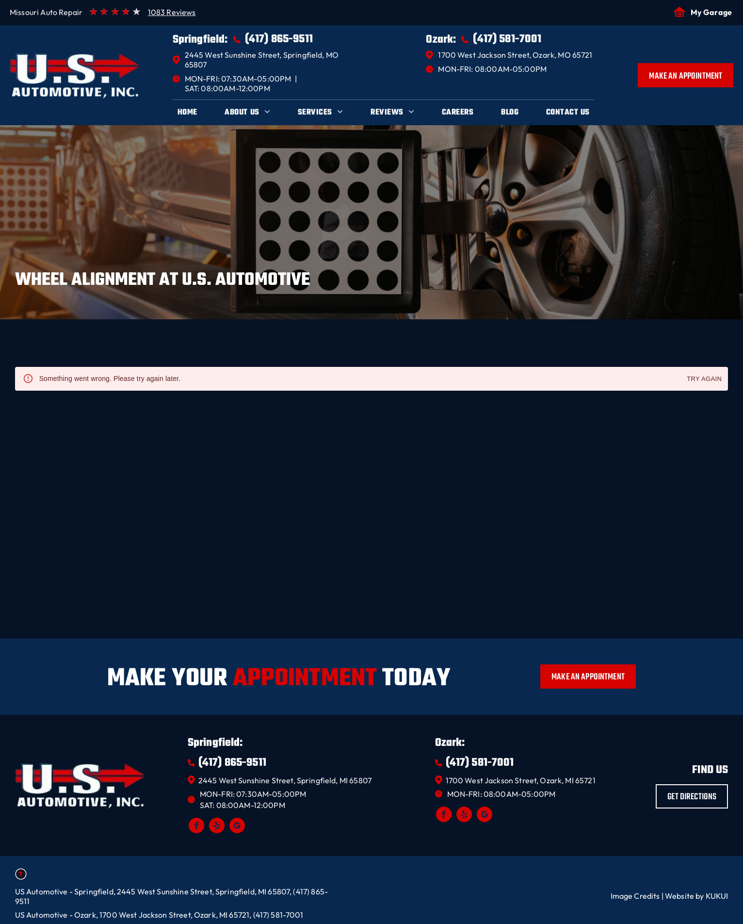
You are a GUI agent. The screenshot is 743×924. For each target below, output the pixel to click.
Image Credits (635, 896)
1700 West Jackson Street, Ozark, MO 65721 (515, 55)
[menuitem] (187, 112)
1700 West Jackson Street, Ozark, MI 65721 (521, 780)
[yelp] (217, 827)
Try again (704, 379)
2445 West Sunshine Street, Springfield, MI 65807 (285, 780)
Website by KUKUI (696, 896)
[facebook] (196, 827)
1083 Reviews (172, 12)
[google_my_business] (237, 827)
